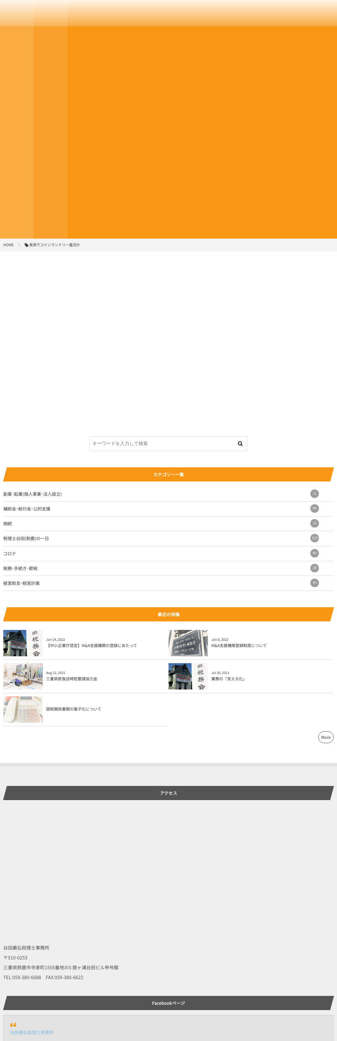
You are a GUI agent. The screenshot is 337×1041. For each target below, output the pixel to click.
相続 (161, 523)
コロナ (161, 553)
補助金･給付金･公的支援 (161, 508)
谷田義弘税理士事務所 (32, 1032)
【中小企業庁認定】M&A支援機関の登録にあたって (91, 645)
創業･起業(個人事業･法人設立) (161, 493)
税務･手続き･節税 (161, 568)
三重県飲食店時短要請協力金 (71, 679)
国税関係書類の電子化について (73, 709)
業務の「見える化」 (229, 679)
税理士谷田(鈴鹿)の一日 (161, 538)
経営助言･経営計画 (161, 583)
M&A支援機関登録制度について (239, 645)
